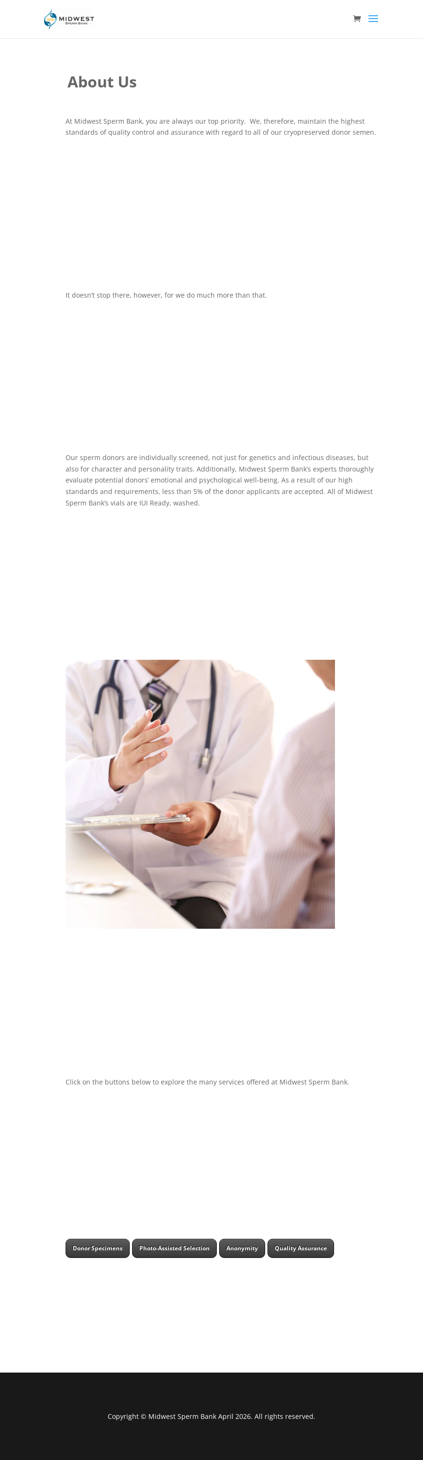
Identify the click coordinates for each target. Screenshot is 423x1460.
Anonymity (242, 1248)
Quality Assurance (301, 1248)
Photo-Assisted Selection (174, 1248)
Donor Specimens (97, 1248)
